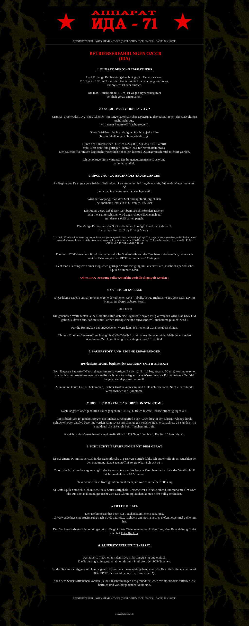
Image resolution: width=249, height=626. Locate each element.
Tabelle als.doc (124, 308)
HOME (172, 41)
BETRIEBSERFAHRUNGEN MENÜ (91, 41)
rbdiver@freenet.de (124, 614)
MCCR (149, 41)
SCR (141, 41)
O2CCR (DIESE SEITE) (125, 41)
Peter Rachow (129, 533)
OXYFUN (161, 41)
